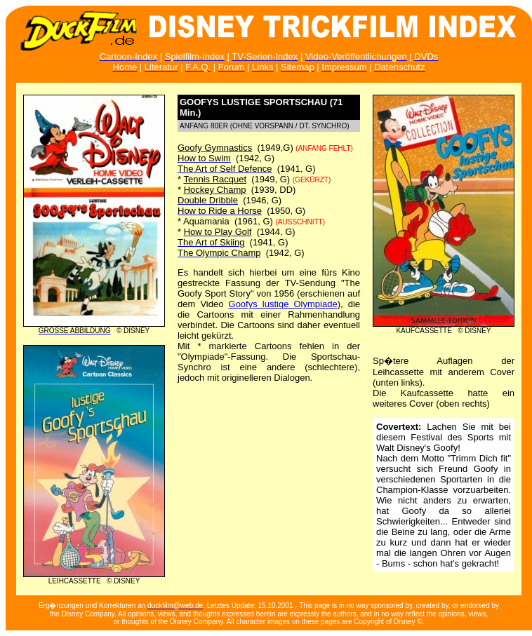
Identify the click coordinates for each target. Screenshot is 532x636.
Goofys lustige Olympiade (283, 304)
